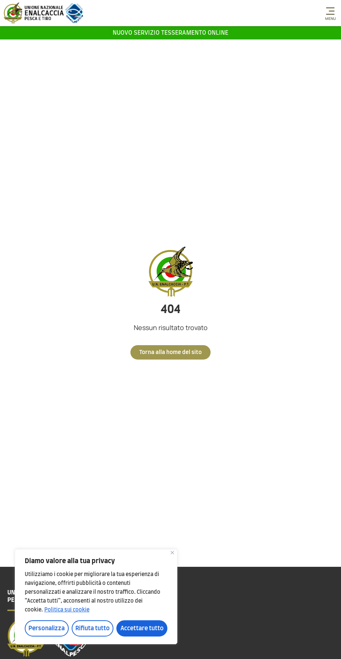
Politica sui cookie (66, 610)
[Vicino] (172, 552)
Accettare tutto (142, 628)
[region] (96, 596)
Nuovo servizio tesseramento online (170, 33)
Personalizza (46, 628)
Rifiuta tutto (92, 628)
